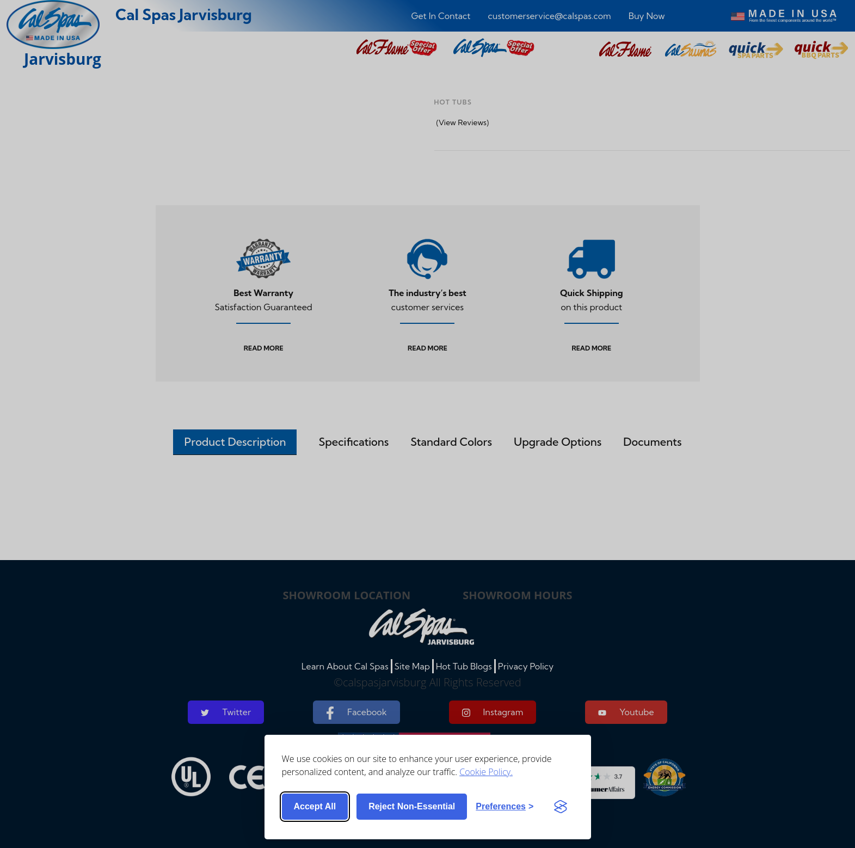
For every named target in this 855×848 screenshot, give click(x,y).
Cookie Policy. (486, 772)
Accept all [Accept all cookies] (315, 806)
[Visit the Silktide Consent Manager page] (561, 807)
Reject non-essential (411, 806)
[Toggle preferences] (504, 806)
